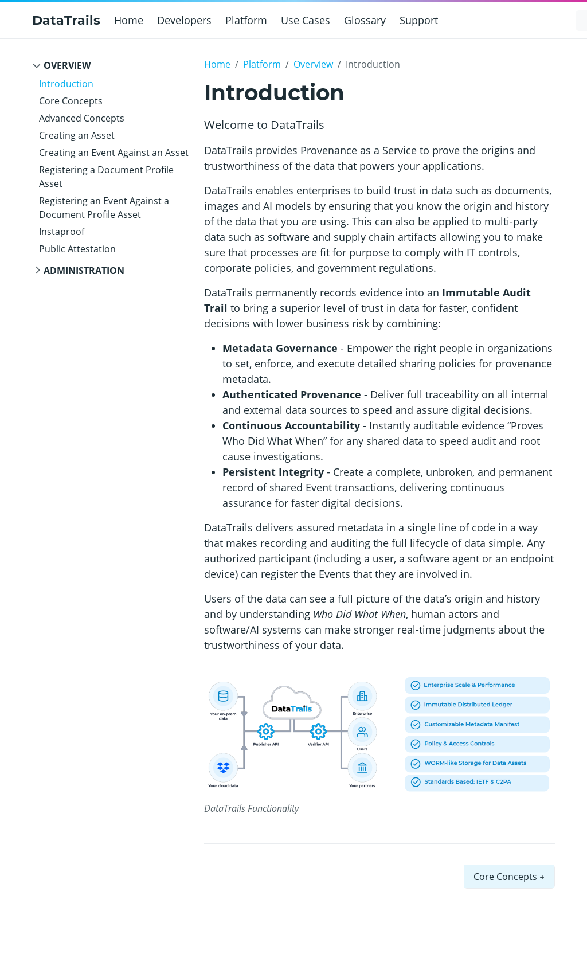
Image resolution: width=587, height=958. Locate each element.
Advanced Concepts (81, 118)
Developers (184, 20)
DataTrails (66, 20)
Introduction (66, 83)
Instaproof (61, 231)
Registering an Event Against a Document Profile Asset (104, 207)
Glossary (365, 20)
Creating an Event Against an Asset (114, 152)
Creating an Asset (77, 135)
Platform (246, 20)
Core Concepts (71, 101)
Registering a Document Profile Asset (106, 176)
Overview (67, 65)
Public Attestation (77, 249)
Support (419, 20)
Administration (84, 270)
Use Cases (305, 20)
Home (128, 20)
